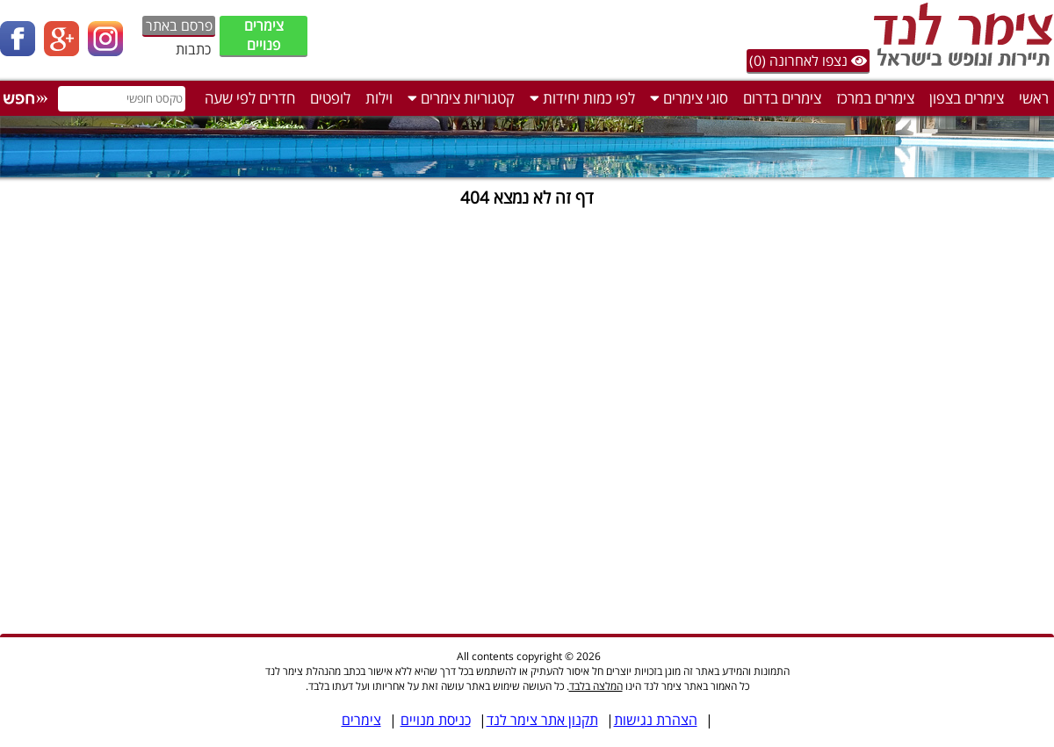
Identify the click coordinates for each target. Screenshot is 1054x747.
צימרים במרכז (875, 98)
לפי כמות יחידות (582, 98)
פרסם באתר (179, 25)
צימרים (361, 719)
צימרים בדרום (782, 98)
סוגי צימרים (689, 98)
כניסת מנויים (436, 719)
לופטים (330, 98)
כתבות (193, 49)
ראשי (1034, 98)
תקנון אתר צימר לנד (542, 719)
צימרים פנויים (264, 35)
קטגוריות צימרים (461, 98)
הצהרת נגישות (655, 719)
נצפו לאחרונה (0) (808, 60)
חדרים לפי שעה (250, 98)
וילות (379, 98)
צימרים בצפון (966, 98)
